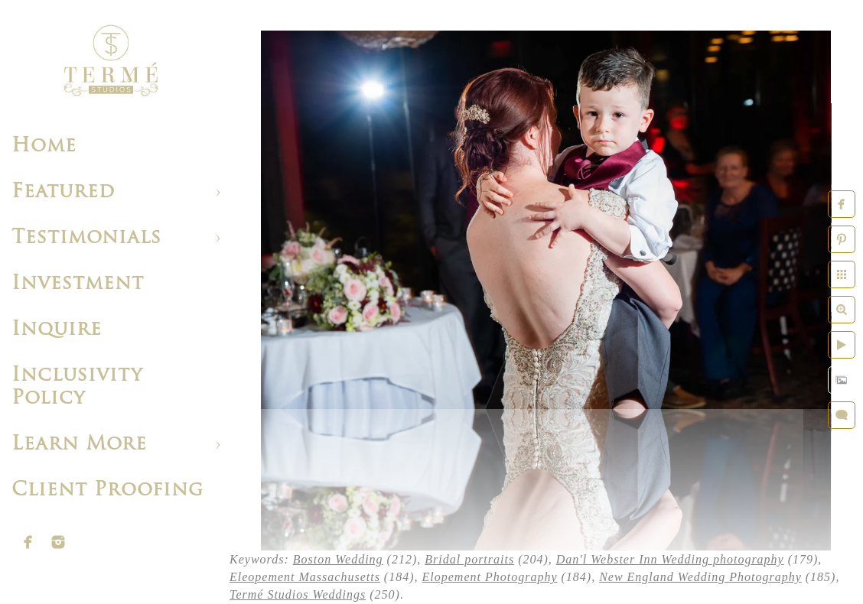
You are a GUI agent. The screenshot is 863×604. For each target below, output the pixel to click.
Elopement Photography (490, 576)
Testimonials (86, 238)
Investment (77, 284)
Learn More (79, 444)
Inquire (56, 329)
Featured (63, 192)
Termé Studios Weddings (298, 594)
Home (44, 146)
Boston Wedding (338, 559)
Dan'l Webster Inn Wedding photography (670, 559)
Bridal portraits (469, 559)
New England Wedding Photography (700, 576)
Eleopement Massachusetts (305, 576)
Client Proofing (107, 490)
